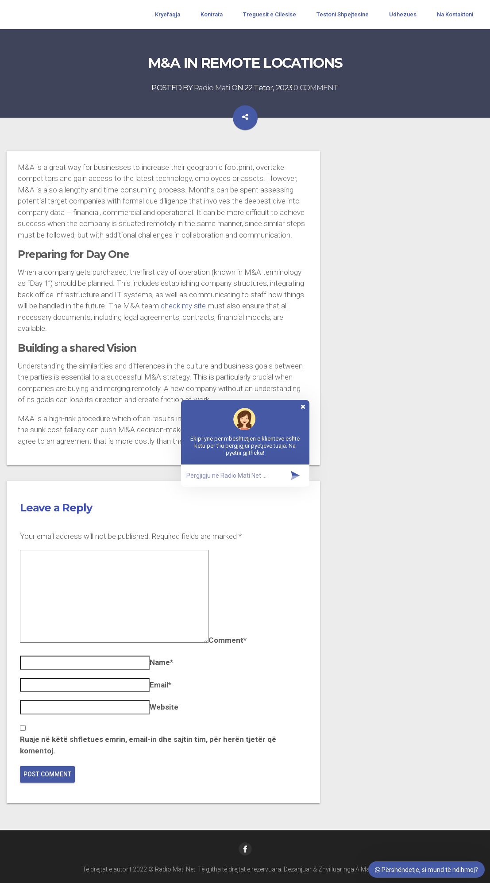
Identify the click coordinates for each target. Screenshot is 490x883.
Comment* (227, 640)
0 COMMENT (315, 87)
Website (164, 707)
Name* (161, 662)
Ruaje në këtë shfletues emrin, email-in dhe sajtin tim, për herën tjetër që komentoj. (148, 745)
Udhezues (403, 14)
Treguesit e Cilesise (269, 14)
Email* (160, 684)
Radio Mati (212, 87)
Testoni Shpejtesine (342, 14)
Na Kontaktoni (455, 14)
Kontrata (212, 14)
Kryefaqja (167, 14)
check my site (183, 305)
